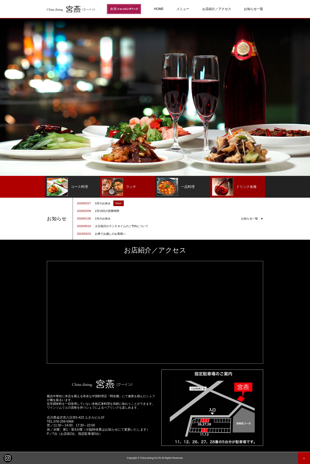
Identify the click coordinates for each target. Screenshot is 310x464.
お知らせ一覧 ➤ (252, 218)
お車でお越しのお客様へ (110, 233)
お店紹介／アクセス (216, 9)
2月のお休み (103, 218)
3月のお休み (103, 203)
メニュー (182, 9)
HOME (159, 9)
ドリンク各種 (234, 187)
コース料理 (67, 187)
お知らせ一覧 (253, 9)
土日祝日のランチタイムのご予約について (121, 226)
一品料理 (176, 187)
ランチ (119, 187)
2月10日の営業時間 (107, 210)
